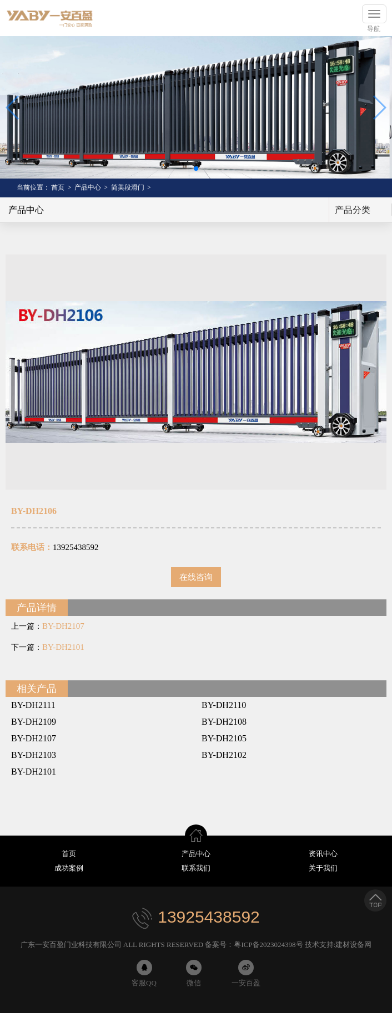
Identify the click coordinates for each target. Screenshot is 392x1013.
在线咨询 (196, 577)
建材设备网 (353, 944)
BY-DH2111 (33, 705)
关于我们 (323, 868)
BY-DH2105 (224, 738)
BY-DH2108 (224, 721)
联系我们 (196, 868)
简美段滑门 (127, 187)
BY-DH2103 (33, 755)
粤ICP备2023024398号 (268, 944)
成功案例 (68, 868)
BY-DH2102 (224, 755)
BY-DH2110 (224, 705)
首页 (57, 187)
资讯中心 (323, 853)
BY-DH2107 (63, 626)
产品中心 (87, 187)
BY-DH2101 (63, 647)
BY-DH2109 (33, 721)
